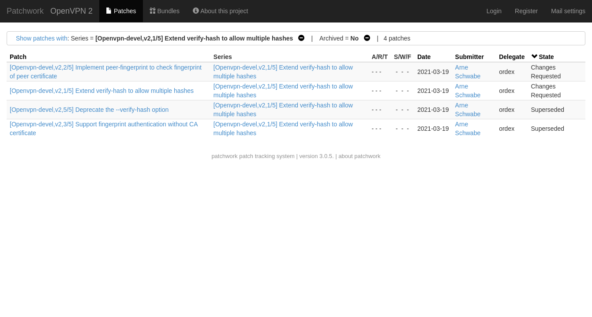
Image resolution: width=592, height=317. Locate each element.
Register (526, 11)
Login (494, 11)
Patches (121, 11)
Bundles (165, 11)
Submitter (469, 56)
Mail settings (568, 11)
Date (424, 56)
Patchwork (25, 11)
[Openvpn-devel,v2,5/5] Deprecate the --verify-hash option (89, 109)
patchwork (224, 156)
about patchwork (359, 156)
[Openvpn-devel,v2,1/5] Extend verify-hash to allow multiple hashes (102, 90)
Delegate (512, 56)
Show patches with (41, 38)
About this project (220, 11)
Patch (18, 56)
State (546, 56)
